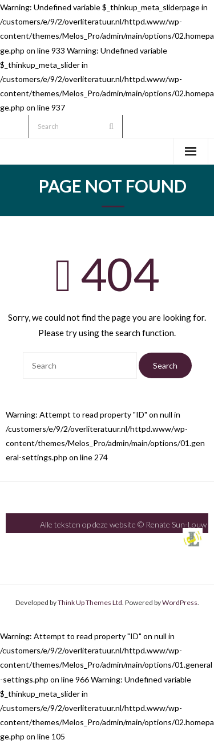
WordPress (179, 602)
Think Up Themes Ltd (90, 602)
